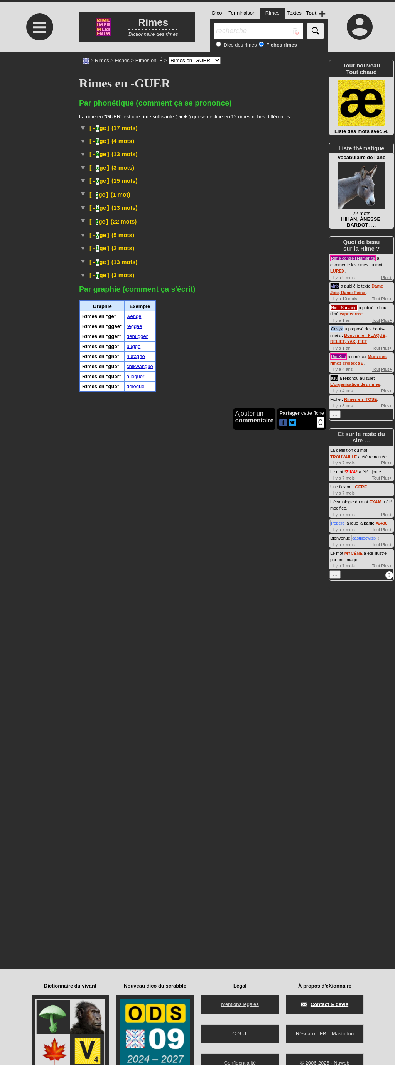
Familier (147, 287)
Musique (152, 613)
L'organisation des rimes (355, 384)
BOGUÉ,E (145, 402)
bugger (205, 410)
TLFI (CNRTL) (138, 182)
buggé (133, 857)
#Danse (236, 757)
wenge (134, 826)
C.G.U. (240, 1033)
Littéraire (130, 175)
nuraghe (136, 867)
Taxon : (195, 774)
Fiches (122, 60)
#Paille (317, 242)
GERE (361, 487)
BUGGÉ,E (145, 332)
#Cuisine (90, 224)
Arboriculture (132, 151)
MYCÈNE (353, 553)
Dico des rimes (239, 45)
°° (351, 471)
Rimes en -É (149, 60)
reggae (134, 837)
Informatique (181, 332)
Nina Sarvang (344, 307)
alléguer (135, 887)
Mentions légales (240, 1004)
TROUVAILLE (343, 456)
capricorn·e (350, 313)
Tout (376, 298)
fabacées (198, 767)
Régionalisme (197, 287)
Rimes (102, 60)
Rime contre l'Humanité (353, 258)
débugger (137, 847)
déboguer (232, 364)
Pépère (337, 523)
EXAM (375, 502)
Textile (136, 242)
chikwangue (140, 877)
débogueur (242, 372)
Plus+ (386, 277)
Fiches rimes (281, 45)
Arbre (124, 767)
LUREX (337, 271)
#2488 (382, 523)
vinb (335, 286)
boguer (233, 340)
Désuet (142, 167)
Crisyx (337, 328)
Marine (121, 142)
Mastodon (343, 1033)
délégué (135, 897)
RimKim (338, 356)
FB (323, 1033)
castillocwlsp (364, 538)
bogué (109, 356)
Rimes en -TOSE (360, 399)
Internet (139, 434)
